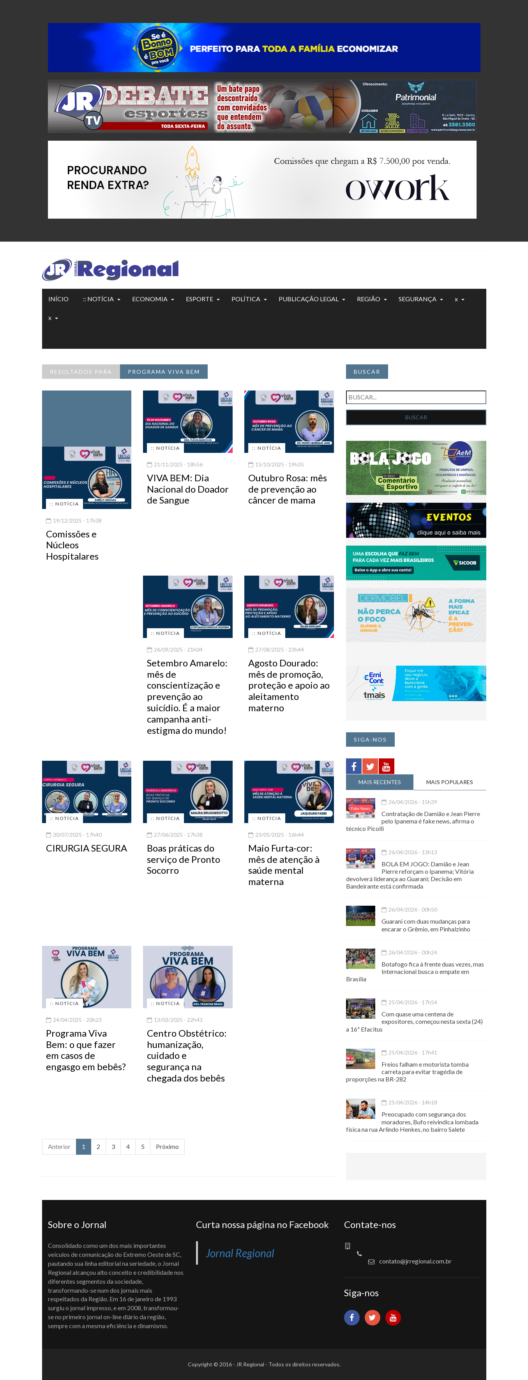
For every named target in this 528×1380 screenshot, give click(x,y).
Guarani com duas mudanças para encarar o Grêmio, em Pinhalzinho (425, 924)
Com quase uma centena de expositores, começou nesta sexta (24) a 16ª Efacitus (414, 1021)
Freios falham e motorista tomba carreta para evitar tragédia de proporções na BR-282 (407, 1071)
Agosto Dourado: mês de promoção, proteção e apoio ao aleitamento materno (289, 685)
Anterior (59, 1146)
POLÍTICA (245, 298)
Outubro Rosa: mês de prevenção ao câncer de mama (287, 489)
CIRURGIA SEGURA (86, 847)
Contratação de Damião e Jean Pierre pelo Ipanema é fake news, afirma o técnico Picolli (413, 821)
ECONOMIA (150, 298)
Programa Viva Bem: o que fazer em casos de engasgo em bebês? (86, 1049)
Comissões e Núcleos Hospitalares (72, 545)
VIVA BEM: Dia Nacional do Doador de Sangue (188, 489)
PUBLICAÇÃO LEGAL (309, 298)
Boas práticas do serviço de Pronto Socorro (183, 859)
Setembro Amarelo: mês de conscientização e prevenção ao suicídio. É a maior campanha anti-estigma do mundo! (187, 696)
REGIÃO (368, 298)
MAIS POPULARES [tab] (449, 782)
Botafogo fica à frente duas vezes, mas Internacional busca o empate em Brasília (415, 971)
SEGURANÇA (417, 298)
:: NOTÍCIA (98, 298)
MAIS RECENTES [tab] (379, 782)
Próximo (167, 1146)
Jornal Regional (240, 1253)
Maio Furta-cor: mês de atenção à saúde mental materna (284, 864)
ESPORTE (199, 298)
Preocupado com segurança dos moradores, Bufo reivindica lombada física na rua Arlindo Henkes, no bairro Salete (412, 1121)
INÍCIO (58, 298)
